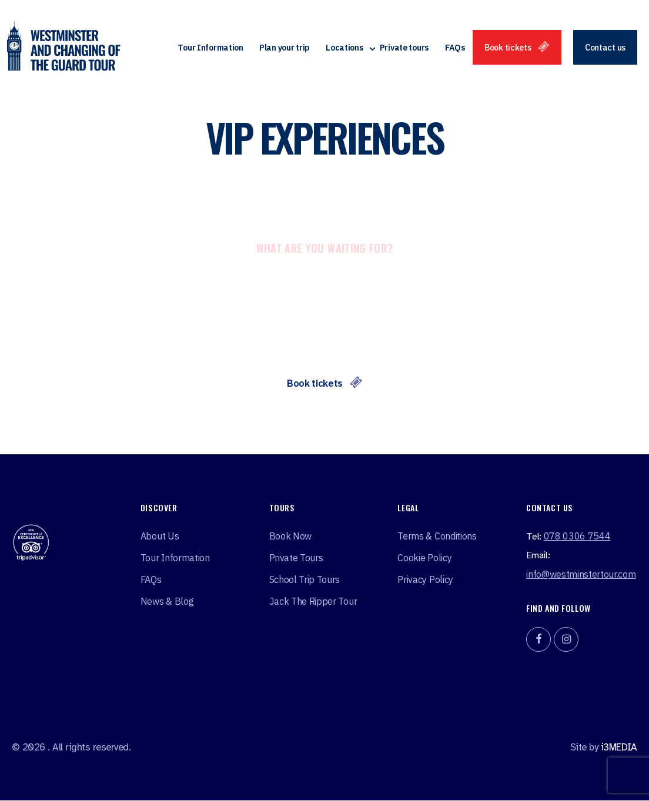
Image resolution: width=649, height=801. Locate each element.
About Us (159, 536)
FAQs (455, 48)
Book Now (290, 536)
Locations (344, 48)
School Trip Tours (304, 580)
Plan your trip (284, 48)
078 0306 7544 (577, 536)
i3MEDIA (619, 748)
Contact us (605, 48)
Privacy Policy (425, 580)
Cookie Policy (424, 558)
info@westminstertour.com (580, 575)
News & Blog (166, 602)
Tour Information (210, 48)
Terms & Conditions (436, 536)
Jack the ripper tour (313, 602)
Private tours (404, 48)
